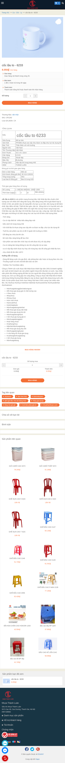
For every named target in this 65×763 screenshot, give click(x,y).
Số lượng (5, 96)
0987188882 (6, 712)
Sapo (38, 759)
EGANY (41, 754)
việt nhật (15, 115)
